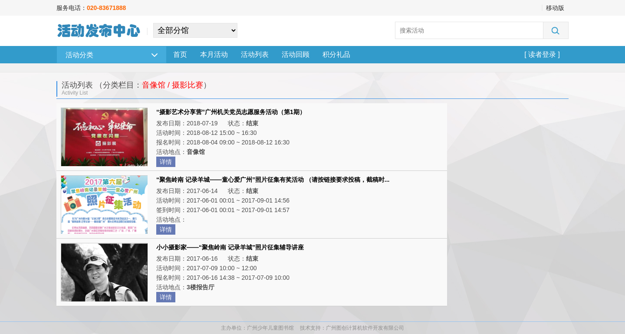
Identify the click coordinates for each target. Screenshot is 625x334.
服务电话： (91, 8)
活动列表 (255, 54)
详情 (166, 161)
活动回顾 (295, 54)
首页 (180, 54)
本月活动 (214, 54)
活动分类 (112, 55)
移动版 (555, 8)
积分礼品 (336, 54)
